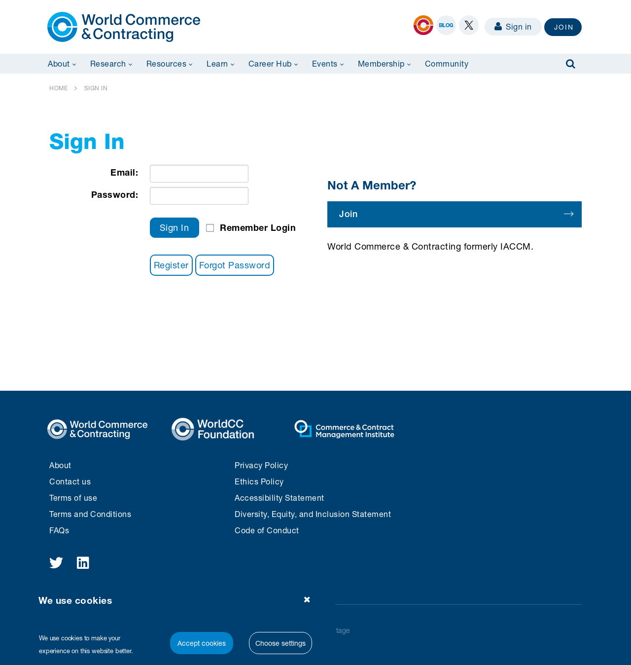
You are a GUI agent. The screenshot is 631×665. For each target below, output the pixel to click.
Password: (115, 194)
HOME (58, 88)
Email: (124, 172)
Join (456, 214)
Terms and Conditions (90, 513)
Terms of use (73, 497)
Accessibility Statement (279, 497)
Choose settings (280, 643)
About (60, 465)
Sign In (174, 227)
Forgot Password (235, 264)
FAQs (59, 530)
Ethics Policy (259, 481)
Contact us (70, 481)
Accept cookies (201, 643)
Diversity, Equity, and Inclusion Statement (313, 513)
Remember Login (258, 227)
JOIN (564, 27)
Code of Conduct (267, 530)
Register (171, 264)
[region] (177, 622)
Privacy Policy (261, 465)
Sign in (513, 26)
